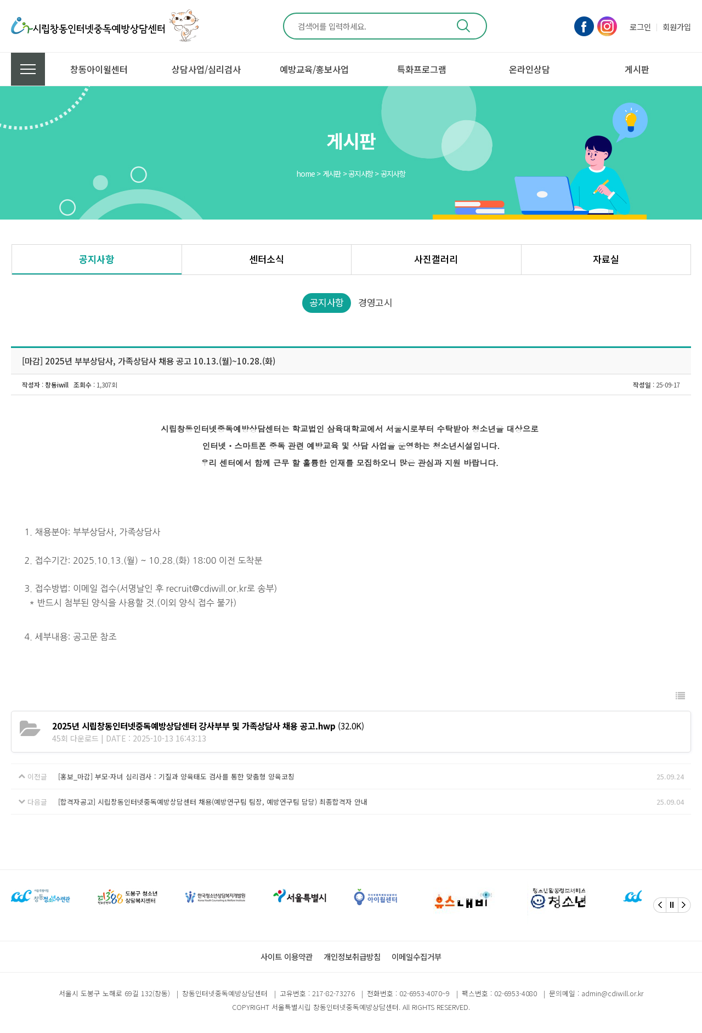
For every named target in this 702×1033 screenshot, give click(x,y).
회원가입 (677, 26)
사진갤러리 (436, 259)
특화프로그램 (421, 69)
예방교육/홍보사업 (314, 69)
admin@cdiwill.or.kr (612, 993)
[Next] (684, 905)
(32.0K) (208, 726)
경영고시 (375, 302)
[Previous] (659, 905)
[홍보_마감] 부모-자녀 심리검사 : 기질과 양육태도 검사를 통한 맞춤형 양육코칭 (176, 776)
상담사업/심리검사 (206, 69)
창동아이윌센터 (99, 69)
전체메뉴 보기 (28, 69)
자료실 (606, 259)
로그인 (640, 26)
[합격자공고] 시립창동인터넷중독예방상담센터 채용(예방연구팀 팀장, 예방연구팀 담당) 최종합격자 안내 (212, 801)
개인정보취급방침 (352, 956)
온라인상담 (529, 69)
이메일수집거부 (416, 956)
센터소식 (266, 259)
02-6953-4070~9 (424, 993)
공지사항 (96, 259)
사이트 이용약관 (287, 956)
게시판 (637, 69)
